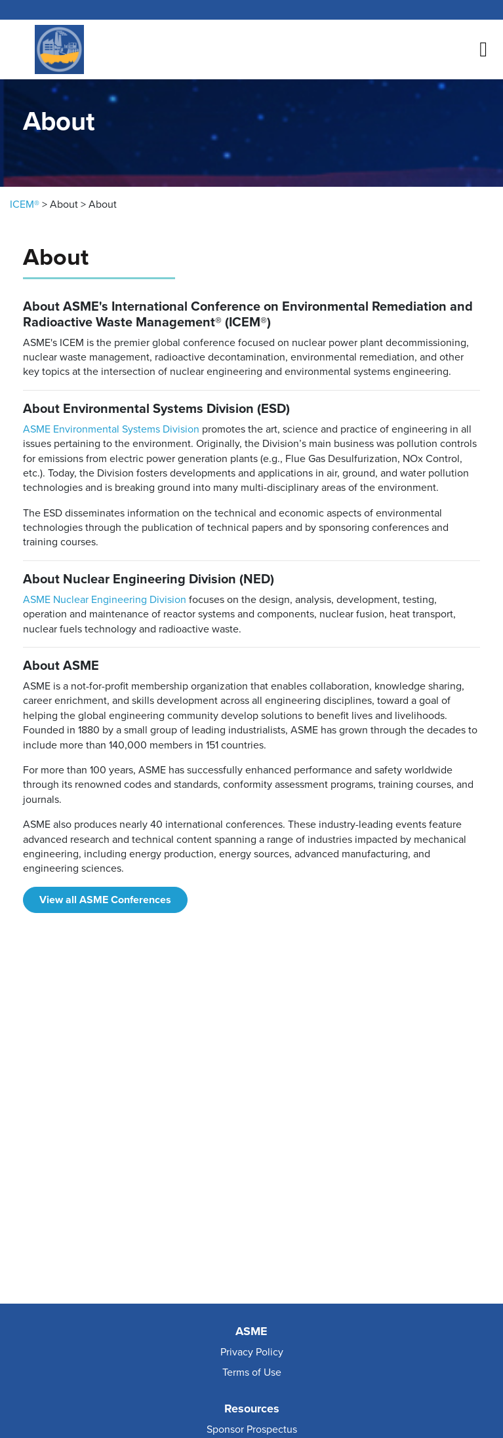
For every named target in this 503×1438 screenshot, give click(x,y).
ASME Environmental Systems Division (111, 429)
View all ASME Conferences (105, 899)
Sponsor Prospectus (252, 1429)
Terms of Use (251, 1372)
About (64, 204)
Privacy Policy (251, 1352)
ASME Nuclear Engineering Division (104, 599)
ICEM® (24, 204)
